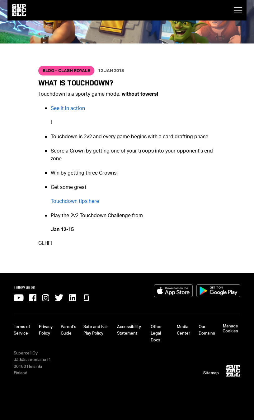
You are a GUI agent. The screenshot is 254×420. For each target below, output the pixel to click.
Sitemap (211, 372)
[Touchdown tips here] (75, 201)
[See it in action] (68, 108)
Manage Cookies (230, 328)
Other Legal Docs (156, 333)
